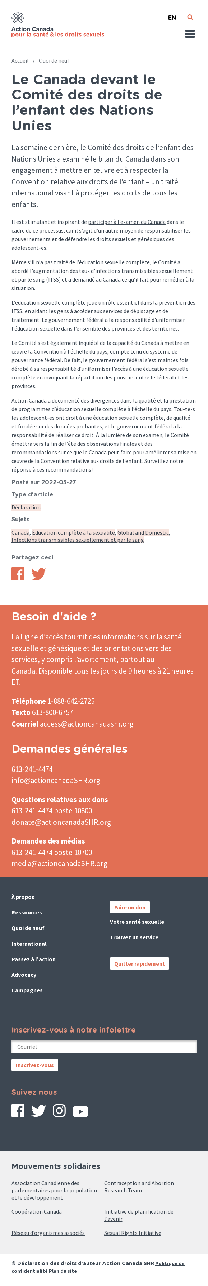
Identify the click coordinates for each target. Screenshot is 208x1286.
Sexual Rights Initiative (132, 1232)
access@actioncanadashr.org (87, 724)
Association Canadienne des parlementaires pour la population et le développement (54, 1190)
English (172, 15)
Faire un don (129, 907)
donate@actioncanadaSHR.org (61, 822)
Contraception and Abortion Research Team (139, 1186)
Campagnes (27, 990)
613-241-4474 (31, 769)
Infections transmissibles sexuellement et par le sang (77, 539)
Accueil (20, 60)
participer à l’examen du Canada (127, 221)
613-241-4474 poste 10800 (51, 810)
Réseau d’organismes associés (48, 1232)
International (29, 943)
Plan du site (63, 1271)
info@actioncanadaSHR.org (55, 780)
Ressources (26, 912)
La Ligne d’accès (37, 637)
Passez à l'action (33, 959)
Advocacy (23, 974)
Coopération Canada (36, 1211)
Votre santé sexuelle (137, 921)
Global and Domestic (143, 532)
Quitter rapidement (139, 963)
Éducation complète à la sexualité (73, 532)
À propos (22, 896)
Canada (20, 532)
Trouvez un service (134, 937)
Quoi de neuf (54, 60)
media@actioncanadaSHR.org (59, 863)
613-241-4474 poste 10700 (51, 852)
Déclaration (26, 507)
